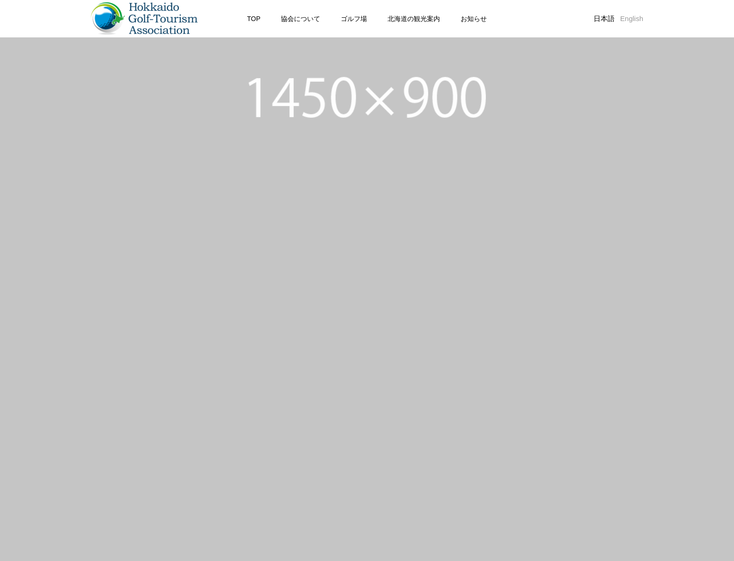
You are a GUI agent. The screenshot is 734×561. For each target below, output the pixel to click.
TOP (254, 18)
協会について (300, 18)
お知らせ (474, 18)
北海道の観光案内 (414, 18)
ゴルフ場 (354, 18)
